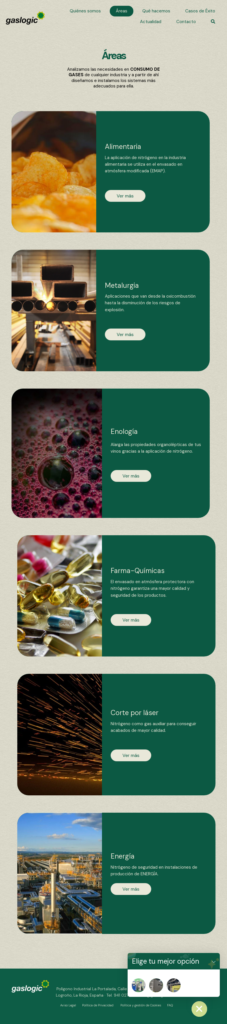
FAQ (170, 1005)
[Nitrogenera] (156, 985)
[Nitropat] (138, 985)
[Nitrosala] (174, 985)
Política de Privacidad (98, 1005)
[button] (213, 21)
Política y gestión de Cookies (140, 1005)
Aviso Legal (68, 1005)
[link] (85, 11)
